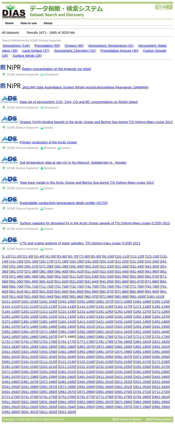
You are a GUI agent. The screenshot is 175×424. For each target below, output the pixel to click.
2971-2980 (142, 407)
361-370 (16, 271)
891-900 (152, 291)
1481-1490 (48, 326)
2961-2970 (123, 407)
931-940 (46, 296)
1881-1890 (123, 347)
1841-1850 (48, 347)
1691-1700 (105, 337)
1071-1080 (123, 301)
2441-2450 (161, 377)
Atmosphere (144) (16, 45)
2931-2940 (67, 407)
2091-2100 (11, 362)
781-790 (152, 286)
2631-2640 (11, 392)
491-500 (46, 276)
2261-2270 (161, 367)
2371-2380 (29, 377)
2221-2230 (86, 367)
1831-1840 (29, 347)
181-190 (76, 261)
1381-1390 (29, 321)
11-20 (16, 256)
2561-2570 (48, 387)
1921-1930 (29, 352)
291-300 (76, 266)
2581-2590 (86, 387)
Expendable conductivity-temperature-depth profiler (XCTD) (64, 203)
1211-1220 (48, 311)
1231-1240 (86, 311)
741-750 (91, 286)
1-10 (6, 256)
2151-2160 (123, 362)
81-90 (96, 256)
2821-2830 (29, 402)
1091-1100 (161, 301)
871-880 (122, 291)
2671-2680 (86, 392)
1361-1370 (161, 316)
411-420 (91, 271)
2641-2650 (29, 392)
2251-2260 (142, 367)
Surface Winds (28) (27, 55)
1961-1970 (105, 352)
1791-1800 (123, 342)
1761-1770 (67, 342)
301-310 (91, 266)
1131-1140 (67, 306)
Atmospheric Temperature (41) (111, 45)
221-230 (137, 261)
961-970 (91, 296)
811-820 (31, 291)
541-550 (122, 276)
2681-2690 (105, 392)
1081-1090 (142, 301)
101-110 (122, 256)
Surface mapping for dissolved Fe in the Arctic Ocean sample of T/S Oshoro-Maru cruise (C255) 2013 (95, 223)
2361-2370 (11, 377)
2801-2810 (161, 397)
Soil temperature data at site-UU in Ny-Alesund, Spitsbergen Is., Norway (73, 162)
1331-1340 (105, 316)
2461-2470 (29, 382)
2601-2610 (123, 387)
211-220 (122, 261)
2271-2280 (11, 372)
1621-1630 (142, 332)
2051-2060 (105, 357)
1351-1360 (142, 316)
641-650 (106, 281)
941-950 (61, 296)
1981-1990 (142, 352)
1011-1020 (11, 301)
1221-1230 (67, 311)
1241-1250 (105, 311)
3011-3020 (48, 412)
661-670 (137, 281)
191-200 (91, 261)
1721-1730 (161, 337)
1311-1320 (67, 316)
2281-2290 (29, 372)
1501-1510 (86, 326)
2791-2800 (142, 397)
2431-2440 (142, 377)
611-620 (61, 281)
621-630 (76, 281)
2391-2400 (67, 377)
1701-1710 (123, 337)
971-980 (106, 296)
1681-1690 (86, 337)
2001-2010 (11, 357)
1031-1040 (48, 301)
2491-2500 (86, 382)
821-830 (46, 291)
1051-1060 (86, 301)
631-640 (91, 281)
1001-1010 (155, 296)
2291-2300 (48, 372)
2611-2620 (142, 387)
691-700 (16, 286)
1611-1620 (123, 332)
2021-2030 (48, 357)
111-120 (137, 256)
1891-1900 (142, 347)
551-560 (137, 276)
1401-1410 (67, 321)
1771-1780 (86, 342)
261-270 (31, 266)
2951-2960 (105, 407)
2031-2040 (67, 357)
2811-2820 (11, 402)
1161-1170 (123, 306)
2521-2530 (142, 382)
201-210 (106, 261)
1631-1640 (161, 332)
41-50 (50, 256)
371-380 (31, 271)
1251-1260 (123, 311)
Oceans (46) (74, 45)
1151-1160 (105, 306)
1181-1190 (161, 306)
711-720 (46, 286)
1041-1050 (67, 301)
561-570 (152, 276)
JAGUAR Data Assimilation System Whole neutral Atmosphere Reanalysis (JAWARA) (85, 87)
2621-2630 (161, 387)
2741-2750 (48, 397)
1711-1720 (142, 337)
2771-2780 (105, 397)
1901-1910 (161, 347)
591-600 (31, 281)
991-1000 (138, 296)
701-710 (31, 286)
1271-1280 (161, 311)
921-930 (31, 296)
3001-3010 (29, 412)
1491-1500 (67, 326)
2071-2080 (142, 357)
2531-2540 (161, 382)
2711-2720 (161, 392)
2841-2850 (67, 402)
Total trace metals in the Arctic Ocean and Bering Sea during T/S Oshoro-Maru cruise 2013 (87, 182)
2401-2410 (86, 377)
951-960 (76, 296)
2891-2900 (161, 402)
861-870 (106, 291)
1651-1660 (29, 337)
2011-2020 (29, 357)
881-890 (137, 291)
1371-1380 (11, 321)
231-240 (152, 261)
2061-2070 (123, 357)
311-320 (106, 266)
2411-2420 (105, 377)
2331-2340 (123, 372)
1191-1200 (11, 311)
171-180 (61, 261)
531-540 (106, 276)
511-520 (76, 276)
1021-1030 (29, 301)
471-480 (16, 276)
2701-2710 (142, 392)
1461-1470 (11, 326)
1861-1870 (86, 347)
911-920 (16, 296)
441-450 (137, 271)
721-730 (61, 286)
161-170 (46, 261)
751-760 (106, 286)
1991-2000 (161, 352)
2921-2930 (48, 407)
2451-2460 (11, 382)
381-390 (46, 271)
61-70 (73, 256)
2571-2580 (67, 387)
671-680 (152, 281)
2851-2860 (86, 402)
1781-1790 (105, 342)
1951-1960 (86, 352)
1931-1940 (48, 352)
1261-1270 (142, 311)
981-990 (122, 296)
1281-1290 (11, 316)
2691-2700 (123, 392)
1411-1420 (86, 321)
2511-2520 (123, 382)
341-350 (152, 266)
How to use (29, 23)
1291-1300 (29, 316)
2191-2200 (29, 367)
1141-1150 (86, 306)
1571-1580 (48, 332)
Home (9, 23)
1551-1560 (11, 332)
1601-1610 (105, 332)
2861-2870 (105, 402)
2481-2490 (67, 382)
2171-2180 (161, 362)
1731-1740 (11, 342)
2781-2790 (123, 397)
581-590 (16, 281)
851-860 (91, 291)
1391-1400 (48, 321)
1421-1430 (105, 321)
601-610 (46, 281)
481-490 (31, 276)
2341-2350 (142, 372)
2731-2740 (29, 397)
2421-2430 (123, 377)
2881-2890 (142, 402)
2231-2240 (105, 367)
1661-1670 (48, 337)
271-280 (46, 266)
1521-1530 (123, 326)
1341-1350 (123, 316)
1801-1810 (142, 342)
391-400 (61, 271)
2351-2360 (161, 372)
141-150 (16, 261)
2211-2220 (67, 367)
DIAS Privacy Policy (159, 419)
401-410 (76, 271)
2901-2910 (11, 407)
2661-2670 (67, 392)
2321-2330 (105, 372)
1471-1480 (29, 326)
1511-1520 (105, 326)
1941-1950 (67, 352)
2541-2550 (11, 387)
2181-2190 (11, 367)
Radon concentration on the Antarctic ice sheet (56, 69)
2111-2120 (48, 362)
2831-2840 (48, 402)
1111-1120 (29, 306)
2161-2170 (142, 362)
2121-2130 (67, 362)
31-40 (39, 256)
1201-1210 (29, 311)
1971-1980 (123, 352)
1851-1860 (67, 347)
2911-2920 (29, 407)
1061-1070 (105, 301)
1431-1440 (123, 321)
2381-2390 (48, 377)
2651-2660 (48, 392)
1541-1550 (161, 326)
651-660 (122, 281)
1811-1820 (161, 342)
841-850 (76, 291)
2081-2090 (161, 357)
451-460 (152, 271)
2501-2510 (105, 382)
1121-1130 (48, 306)
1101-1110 (11, 306)
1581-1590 (67, 332)
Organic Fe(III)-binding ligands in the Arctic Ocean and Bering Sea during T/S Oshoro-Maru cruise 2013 (96, 122)
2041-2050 (86, 357)
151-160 (31, 261)
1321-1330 (86, 316)
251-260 (16, 266)
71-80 (84, 256)
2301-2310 (67, 372)
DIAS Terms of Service (127, 419)
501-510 (61, 276)
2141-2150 (105, 362)
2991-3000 (11, 412)
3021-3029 (67, 412)
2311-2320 (86, 372)
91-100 (108, 256)
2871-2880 (123, 402)
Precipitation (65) (47, 45)
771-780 (137, 286)
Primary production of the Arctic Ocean (48, 142)
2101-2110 (29, 362)
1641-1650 (11, 337)
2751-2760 (67, 397)
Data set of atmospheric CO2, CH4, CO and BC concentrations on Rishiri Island (78, 102)
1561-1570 (29, 332)
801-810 (16, 291)
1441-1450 (142, 321)
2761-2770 (86, 397)
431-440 (122, 271)
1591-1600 (86, 332)
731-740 (76, 286)
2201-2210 (48, 367)
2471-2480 (48, 382)
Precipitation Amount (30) (119, 50)
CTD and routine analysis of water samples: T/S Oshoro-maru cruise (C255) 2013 (80, 243)
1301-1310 (48, 316)
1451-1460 (161, 321)
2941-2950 (86, 407)
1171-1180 (142, 306)
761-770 (122, 286)
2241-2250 (123, 367)
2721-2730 (11, 397)
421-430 (106, 271)
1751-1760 (48, 342)
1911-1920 (11, 352)
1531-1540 (142, 326)
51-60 (62, 256)
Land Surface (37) (35, 50)
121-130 (152, 256)
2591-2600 (105, 387)
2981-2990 (161, 407)
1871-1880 (105, 347)
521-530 (91, 276)
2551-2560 (29, 387)
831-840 (61, 291)
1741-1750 (29, 342)
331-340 (137, 266)
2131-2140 (86, 362)
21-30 (27, 256)
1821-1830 (11, 347)
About (48, 23)
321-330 (122, 266)
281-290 (61, 266)
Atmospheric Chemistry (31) (75, 50)
